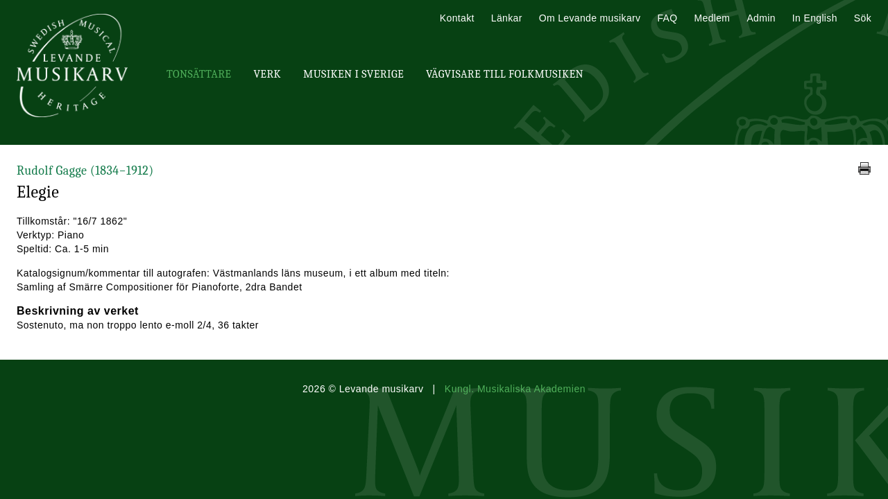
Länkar (506, 18)
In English (814, 18)
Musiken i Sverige (353, 74)
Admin (760, 18)
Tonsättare (198, 74)
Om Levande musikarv (590, 18)
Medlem (712, 18)
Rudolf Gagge (85, 171)
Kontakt (457, 18)
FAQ (667, 18)
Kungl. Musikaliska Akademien (515, 388)
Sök (862, 18)
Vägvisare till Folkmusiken (504, 74)
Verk (267, 74)
